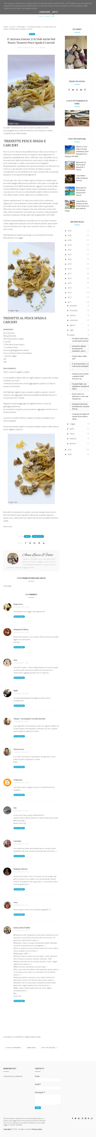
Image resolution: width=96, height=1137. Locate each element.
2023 (70, 245)
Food (32, 34)
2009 (70, 454)
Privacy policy (37, 1129)
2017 (70, 273)
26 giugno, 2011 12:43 (21, 872)
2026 (70, 230)
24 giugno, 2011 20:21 (21, 811)
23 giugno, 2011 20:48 (21, 693)
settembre (74, 320)
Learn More (44, 12)
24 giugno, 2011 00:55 (21, 752)
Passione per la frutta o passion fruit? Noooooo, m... (80, 376)
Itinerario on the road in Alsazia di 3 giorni (81, 166)
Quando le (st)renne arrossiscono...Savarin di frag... (80, 406)
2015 (70, 283)
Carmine (17, 841)
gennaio (73, 443)
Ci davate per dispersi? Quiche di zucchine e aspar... (80, 416)
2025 (70, 235)
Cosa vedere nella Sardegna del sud (82, 178)
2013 (70, 292)
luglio (72, 330)
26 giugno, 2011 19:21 (21, 905)
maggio (72, 424)
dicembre (73, 305)
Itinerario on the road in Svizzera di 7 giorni (81, 191)
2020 (70, 259)
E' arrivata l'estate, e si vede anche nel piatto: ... (80, 366)
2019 (70, 264)
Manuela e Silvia (21, 629)
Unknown (18, 780)
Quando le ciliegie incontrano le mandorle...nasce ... (79, 348)
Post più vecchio (49, 1047)
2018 (70, 269)
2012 (70, 297)
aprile (72, 429)
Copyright (7, 1129)
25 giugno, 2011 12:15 (21, 844)
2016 (70, 278)
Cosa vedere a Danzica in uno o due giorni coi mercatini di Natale (77, 206)
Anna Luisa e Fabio (22, 928)
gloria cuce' (19, 749)
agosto (72, 325)
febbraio (73, 438)
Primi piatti (37, 536)
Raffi (16, 691)
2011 (70, 302)
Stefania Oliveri (20, 869)
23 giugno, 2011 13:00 (21, 632)
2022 (70, 250)
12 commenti (40, 47)
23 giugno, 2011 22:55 (21, 721)
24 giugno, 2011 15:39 (21, 783)
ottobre (73, 315)
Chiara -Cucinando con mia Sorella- (30, 719)
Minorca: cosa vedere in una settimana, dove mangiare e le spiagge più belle (76, 151)
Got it (55, 12)
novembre (74, 310)
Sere (15, 660)
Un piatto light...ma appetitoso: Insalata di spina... (80, 386)
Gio (15, 808)
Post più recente (13, 1047)
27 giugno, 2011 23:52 (21, 930)
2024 (70, 240)
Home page (31, 1047)
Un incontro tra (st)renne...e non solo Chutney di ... (80, 396)
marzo (72, 434)
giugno (72, 335)
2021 (70, 254)
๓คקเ (16, 902)
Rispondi (20, 616)
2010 (70, 449)
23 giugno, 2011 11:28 (21, 607)
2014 (70, 288)
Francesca (18, 604)
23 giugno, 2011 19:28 (21, 663)
